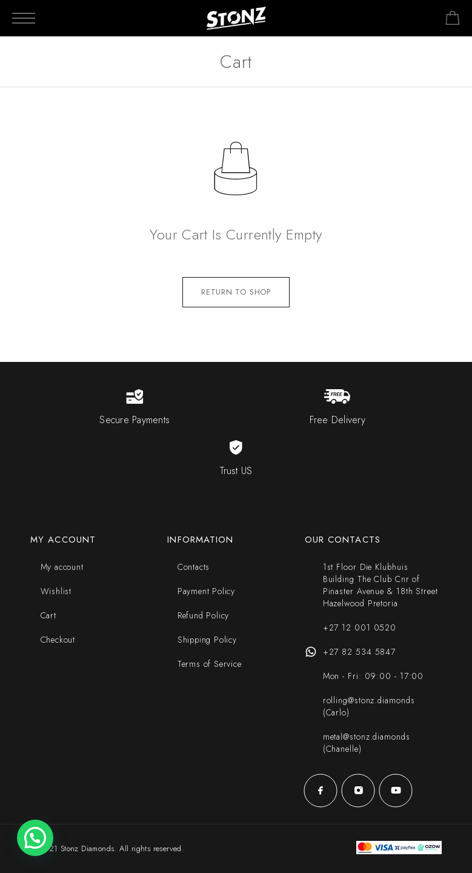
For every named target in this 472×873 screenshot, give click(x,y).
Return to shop (236, 292)
